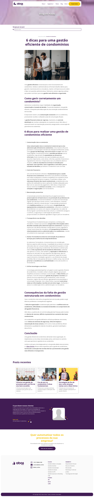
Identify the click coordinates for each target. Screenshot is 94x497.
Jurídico (67, 471)
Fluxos (43, 4)
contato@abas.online (37, 465)
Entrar (66, 4)
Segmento (68, 462)
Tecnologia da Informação (72, 473)
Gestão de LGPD (51, 471)
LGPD (49, 483)
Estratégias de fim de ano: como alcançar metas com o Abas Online (68, 384)
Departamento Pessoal (71, 464)
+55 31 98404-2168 (36, 462)
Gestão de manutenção (53, 467)
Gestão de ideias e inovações (54, 464)
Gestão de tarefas (52, 466)
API (49, 479)
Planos (57, 4)
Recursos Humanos (70, 466)
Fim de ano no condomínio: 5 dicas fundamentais (45, 384)
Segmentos (50, 4)
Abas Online (31, 346)
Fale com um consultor (47, 448)
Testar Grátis (74, 4)
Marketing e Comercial (71, 469)
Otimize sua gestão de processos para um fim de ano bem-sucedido (25, 384)
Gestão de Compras (52, 469)
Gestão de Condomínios (51, 36)
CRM (49, 475)
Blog (62, 4)
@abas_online (35, 467)
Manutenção (68, 467)
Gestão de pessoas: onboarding (55, 473)
